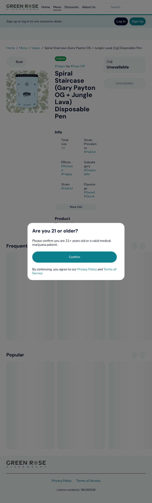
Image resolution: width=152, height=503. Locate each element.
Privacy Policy (87, 269)
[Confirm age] (74, 257)
